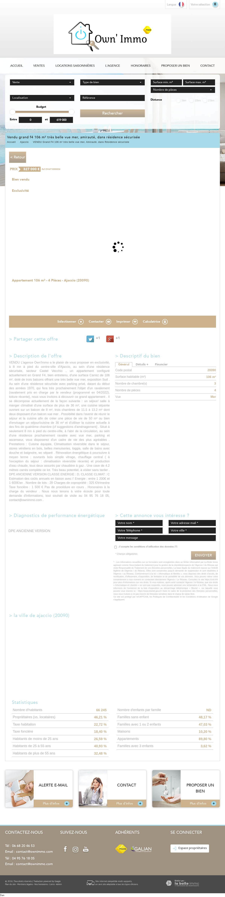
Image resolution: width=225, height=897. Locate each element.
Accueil (16, 66)
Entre (13, 119)
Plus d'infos (56, 803)
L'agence (112, 66)
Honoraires (141, 66)
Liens (52, 884)
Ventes (39, 66)
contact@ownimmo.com (34, 851)
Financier (161, 364)
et (46, 119)
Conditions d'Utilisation (196, 597)
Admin (59, 884)
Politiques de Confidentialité (166, 597)
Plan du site (10, 884)
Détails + (142, 364)
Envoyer (203, 555)
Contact (207, 66)
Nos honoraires (41, 884)
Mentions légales (25, 884)
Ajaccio (24, 142)
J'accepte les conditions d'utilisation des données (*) (148, 546)
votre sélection (200, 5)
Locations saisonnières (75, 66)
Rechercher (112, 113)
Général (123, 364)
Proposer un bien (175, 66)
